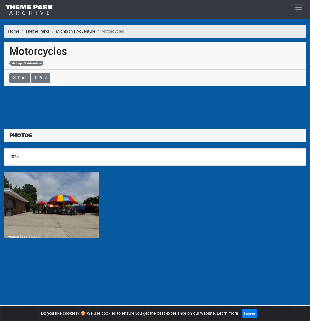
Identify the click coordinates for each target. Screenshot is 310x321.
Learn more (227, 313)
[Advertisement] (155, 104)
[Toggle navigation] (298, 9)
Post (20, 77)
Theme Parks (37, 31)
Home (13, 31)
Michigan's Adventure (75, 31)
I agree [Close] (249, 313)
